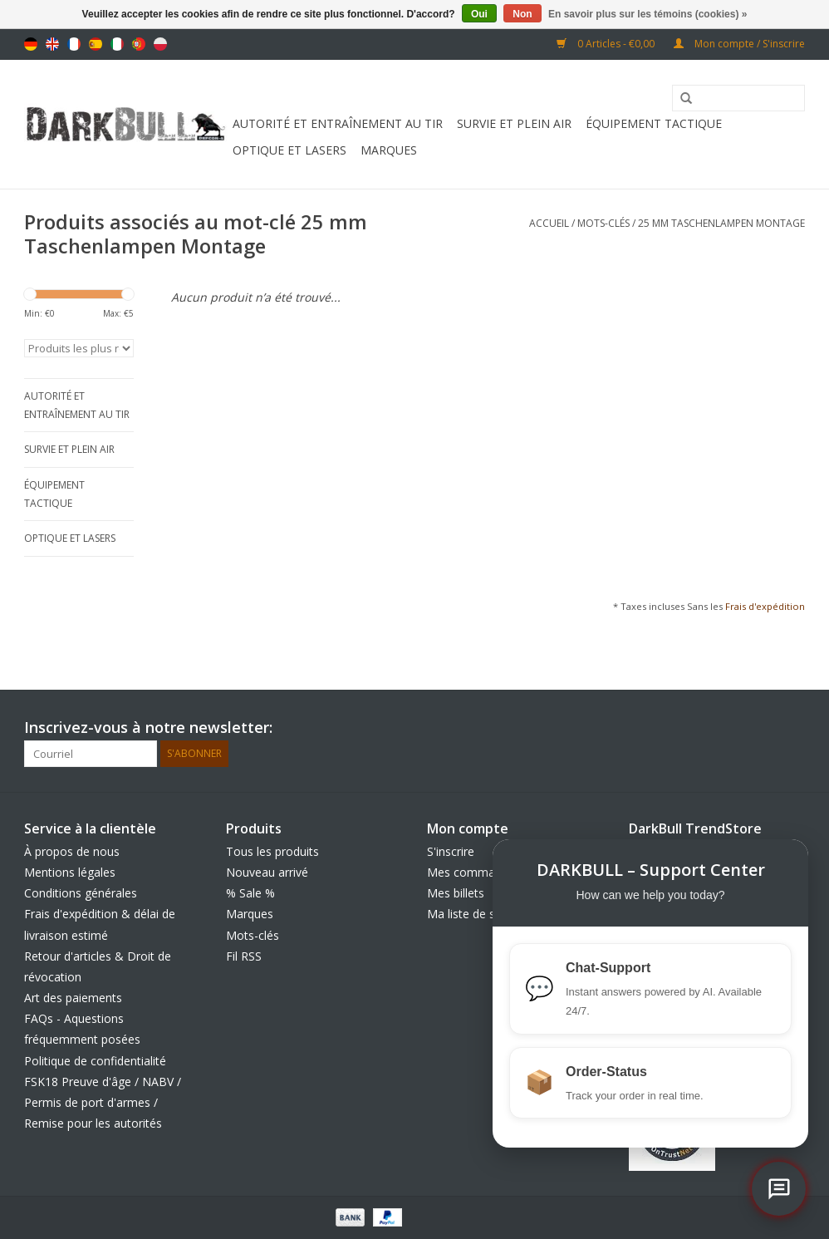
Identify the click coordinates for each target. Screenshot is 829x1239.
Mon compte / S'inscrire (739, 44)
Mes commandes (474, 872)
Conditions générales (80, 893)
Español (95, 44)
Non (522, 14)
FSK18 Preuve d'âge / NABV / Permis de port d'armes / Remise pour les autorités (102, 1102)
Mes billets (455, 893)
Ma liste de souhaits (481, 914)
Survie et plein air (514, 123)
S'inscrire (450, 851)
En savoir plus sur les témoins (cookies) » (647, 14)
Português (138, 44)
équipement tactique (654, 123)
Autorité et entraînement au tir (338, 123)
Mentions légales (69, 872)
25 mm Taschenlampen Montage (721, 223)
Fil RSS (244, 956)
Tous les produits (272, 851)
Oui (479, 14)
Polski (160, 44)
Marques (389, 150)
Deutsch (30, 44)
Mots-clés (603, 223)
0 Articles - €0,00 (607, 44)
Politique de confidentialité (95, 1061)
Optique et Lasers (289, 150)
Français (74, 44)
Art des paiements (73, 997)
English (52, 44)
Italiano (117, 44)
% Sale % (250, 893)
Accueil (549, 223)
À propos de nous (72, 851)
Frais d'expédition (765, 606)
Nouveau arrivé (267, 872)
